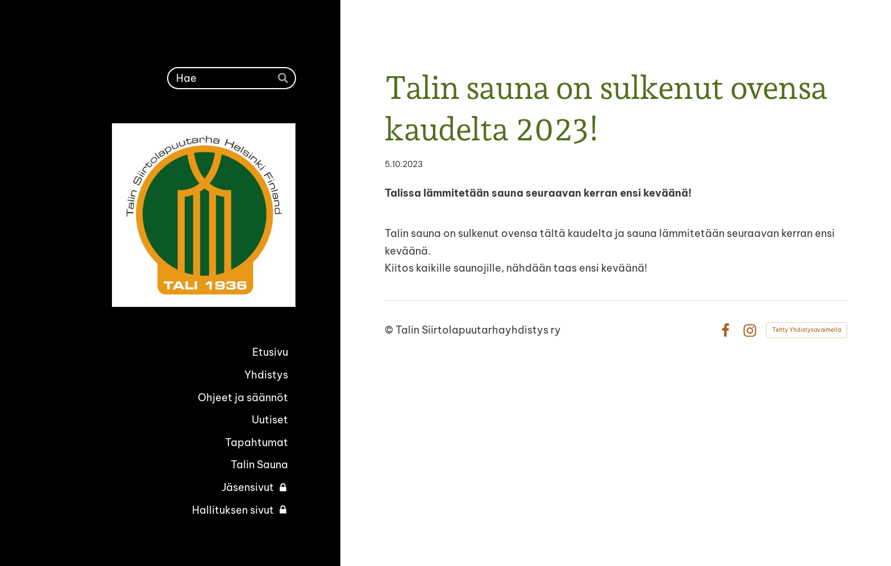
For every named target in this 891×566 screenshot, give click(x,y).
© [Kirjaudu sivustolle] (390, 329)
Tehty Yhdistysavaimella (806, 330)
